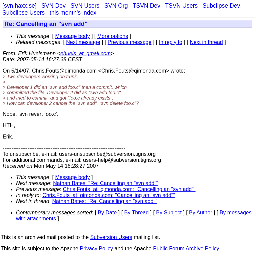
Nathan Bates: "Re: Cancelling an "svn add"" (105, 183)
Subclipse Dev (221, 5)
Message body (72, 36)
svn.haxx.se (19, 5)
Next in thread (206, 42)
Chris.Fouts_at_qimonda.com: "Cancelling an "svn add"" (129, 189)
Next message (83, 42)
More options (112, 36)
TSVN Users (181, 5)
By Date (107, 212)
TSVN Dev (146, 5)
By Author (200, 212)
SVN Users (84, 5)
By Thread (136, 212)
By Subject (168, 212)
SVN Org (116, 5)
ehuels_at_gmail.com (85, 53)
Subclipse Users (23, 12)
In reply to (170, 42)
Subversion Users (111, 237)
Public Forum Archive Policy (186, 248)
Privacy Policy (96, 248)
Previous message (130, 42)
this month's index (73, 12)
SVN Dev (53, 5)
